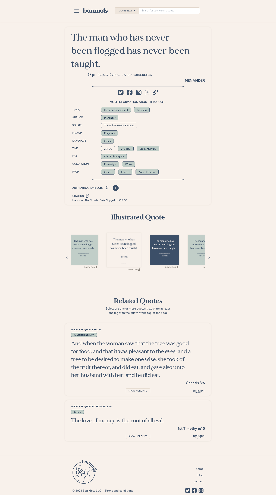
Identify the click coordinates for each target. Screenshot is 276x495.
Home (199, 469)
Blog (200, 475)
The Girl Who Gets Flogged (119, 125)
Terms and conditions (119, 491)
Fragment (109, 133)
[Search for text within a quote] (169, 10)
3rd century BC (148, 148)
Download (100, 272)
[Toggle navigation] (76, 10)
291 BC (108, 148)
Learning (142, 110)
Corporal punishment (116, 110)
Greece (108, 172)
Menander (195, 80)
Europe (125, 172)
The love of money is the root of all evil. (117, 420)
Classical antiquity (114, 156)
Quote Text (125, 10)
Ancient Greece (147, 172)
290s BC (126, 148)
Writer (128, 164)
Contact (198, 481)
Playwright (110, 164)
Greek (107, 141)
